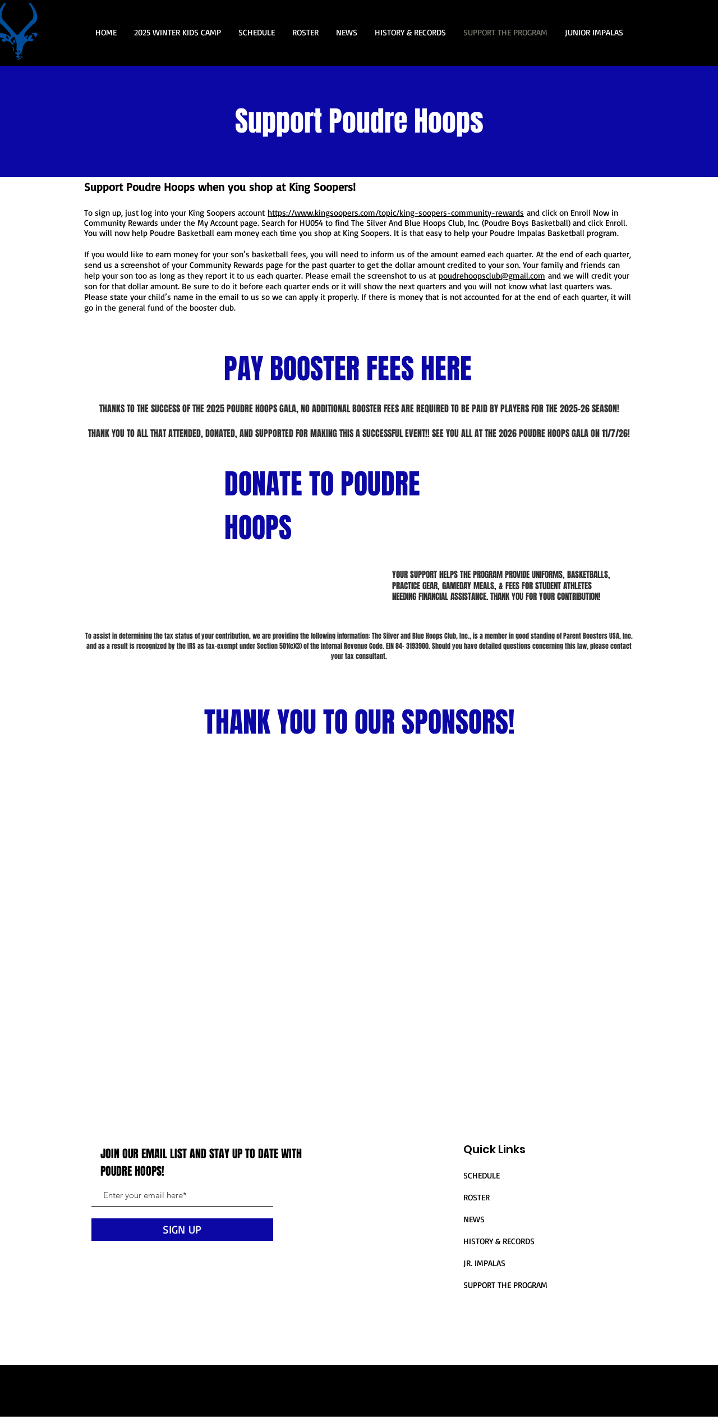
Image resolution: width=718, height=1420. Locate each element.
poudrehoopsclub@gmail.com (492, 275)
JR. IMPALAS (484, 1263)
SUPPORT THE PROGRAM (505, 1285)
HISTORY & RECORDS (499, 1241)
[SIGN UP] (182, 1229)
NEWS (474, 1219)
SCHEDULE (481, 1175)
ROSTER (476, 1197)
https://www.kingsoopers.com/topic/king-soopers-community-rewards (396, 212)
